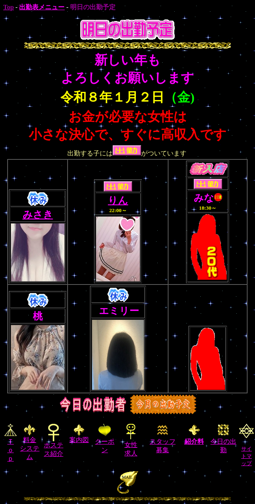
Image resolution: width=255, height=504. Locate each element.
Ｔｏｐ (10, 450)
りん (118, 200)
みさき (38, 214)
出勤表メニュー (41, 7)
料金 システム (29, 442)
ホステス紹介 (53, 446)
